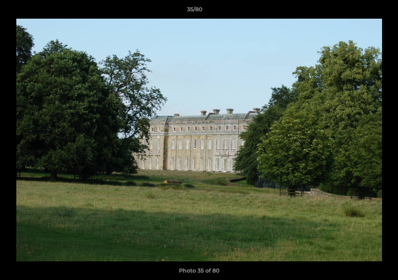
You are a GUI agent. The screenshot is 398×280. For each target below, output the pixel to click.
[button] (365, 11)
